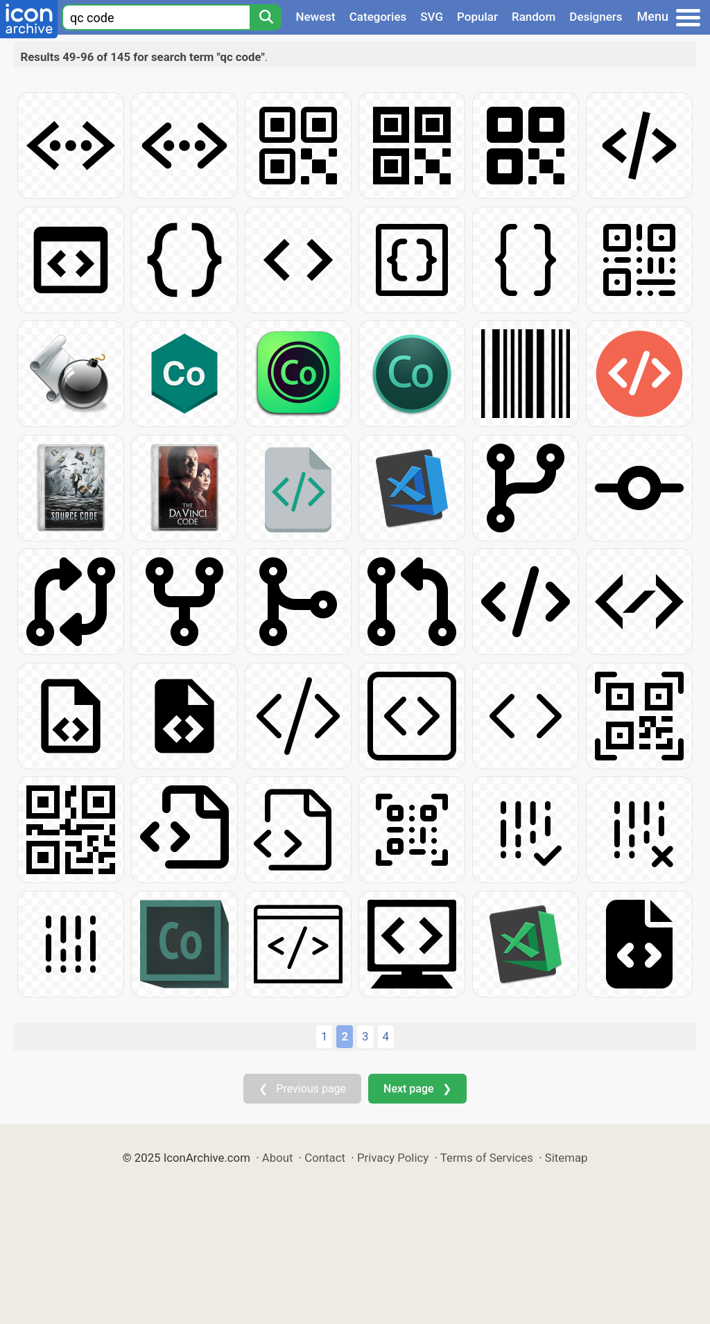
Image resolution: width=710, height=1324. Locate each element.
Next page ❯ (417, 1088)
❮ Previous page (302, 1088)
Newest (315, 17)
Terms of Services (486, 1158)
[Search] (266, 17)
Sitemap (566, 1158)
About (277, 1158)
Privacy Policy (392, 1158)
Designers (595, 17)
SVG (431, 17)
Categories (378, 17)
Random (533, 17)
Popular (477, 17)
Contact (324, 1158)
